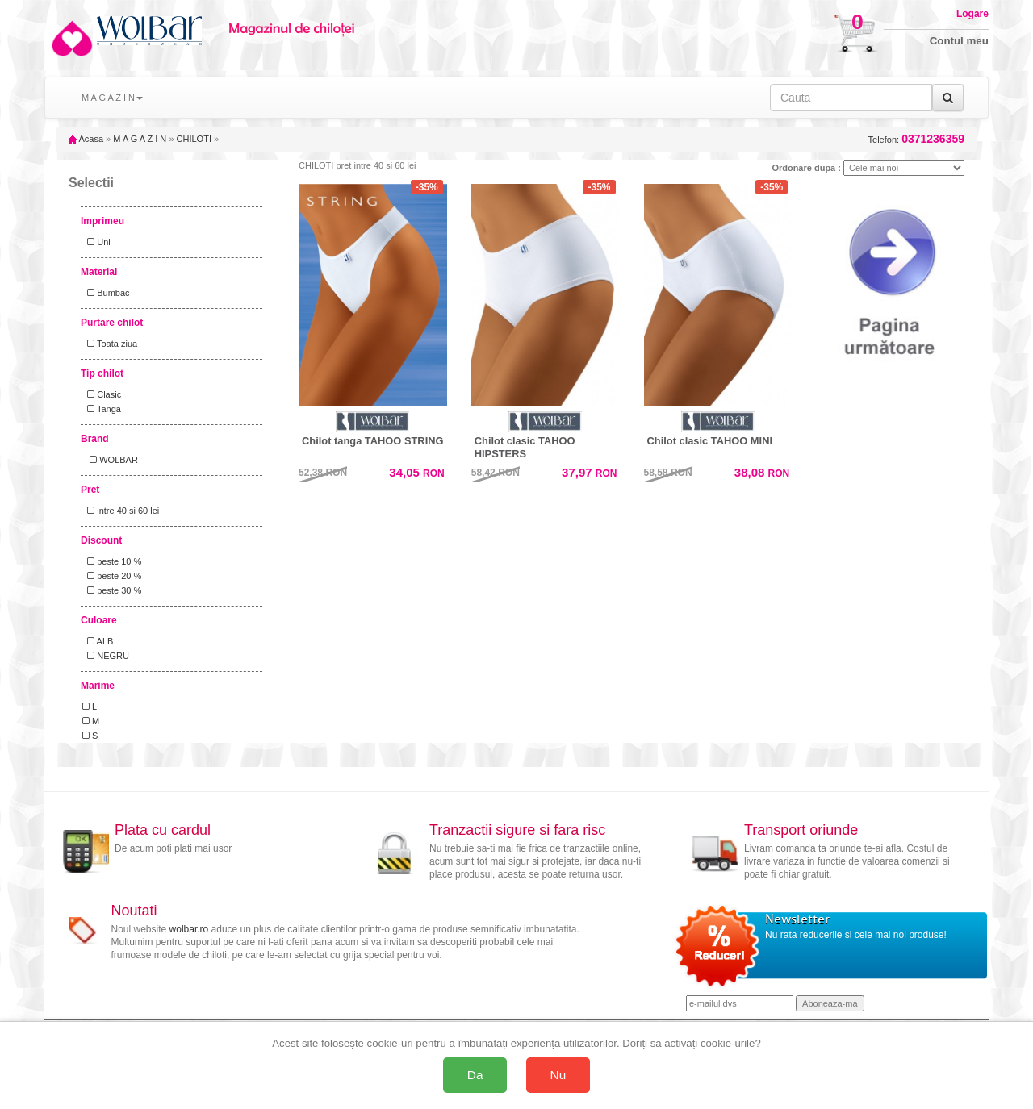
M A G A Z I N (139, 139)
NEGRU (105, 656)
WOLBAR (110, 460)
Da (475, 1075)
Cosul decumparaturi (805, 26)
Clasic (101, 394)
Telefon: (916, 139)
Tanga (101, 409)
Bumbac (106, 293)
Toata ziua (109, 343)
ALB (97, 641)
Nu (558, 1075)
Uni (96, 242)
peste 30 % (111, 590)
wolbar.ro (189, 929)
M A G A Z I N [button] (112, 97)
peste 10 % (111, 561)
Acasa (86, 139)
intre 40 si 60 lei (120, 510)
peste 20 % (111, 576)
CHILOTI (194, 139)
